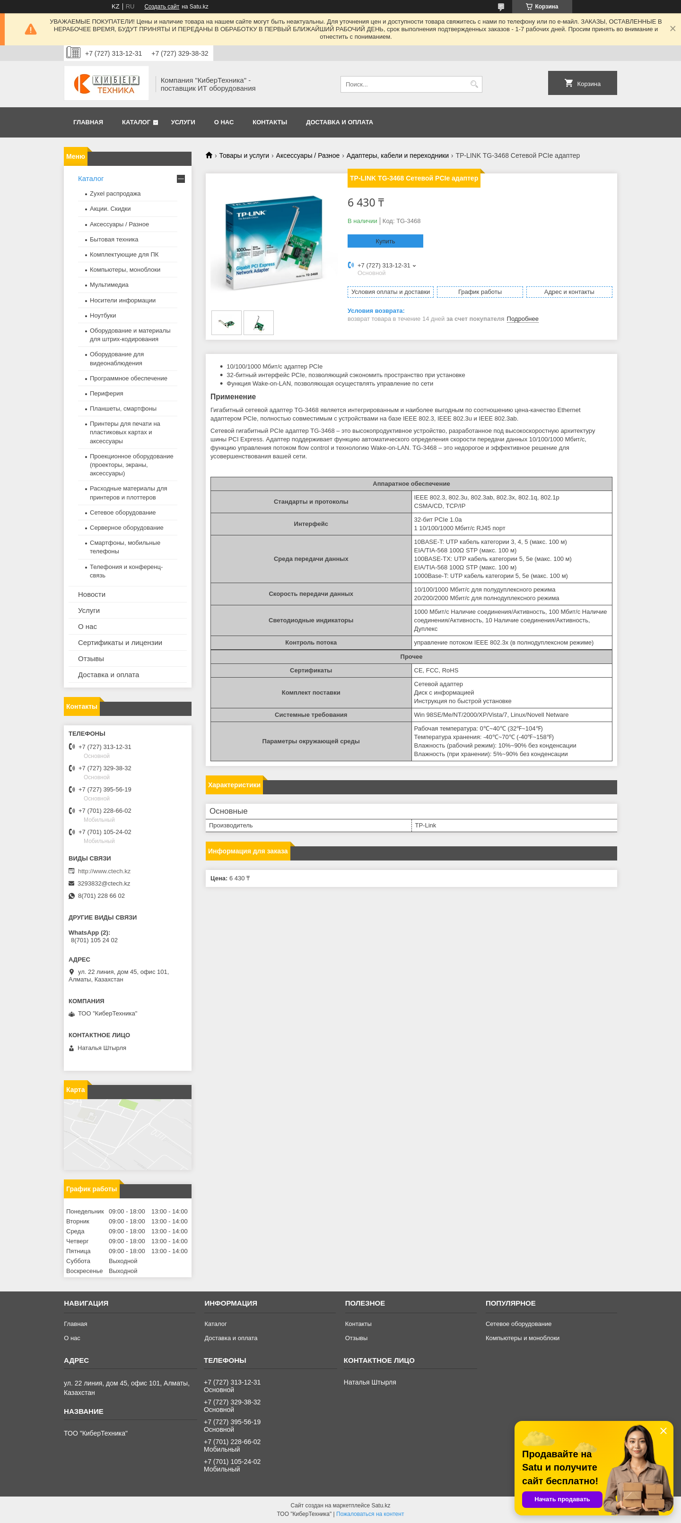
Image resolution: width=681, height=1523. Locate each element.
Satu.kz (380, 1505)
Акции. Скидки (110, 208)
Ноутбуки (103, 315)
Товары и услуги (244, 155)
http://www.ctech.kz (104, 871)
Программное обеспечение (128, 378)
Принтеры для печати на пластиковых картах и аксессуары (125, 432)
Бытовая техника (114, 239)
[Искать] (474, 84)
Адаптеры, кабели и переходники (398, 155)
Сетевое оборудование (123, 512)
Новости (91, 594)
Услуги (183, 122)
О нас (224, 122)
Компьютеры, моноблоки (125, 269)
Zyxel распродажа (115, 193)
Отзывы (91, 658)
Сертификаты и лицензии (120, 642)
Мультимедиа (109, 284)
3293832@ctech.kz (104, 883)
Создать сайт (161, 6)
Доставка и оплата (339, 122)
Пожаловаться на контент (370, 1514)
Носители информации (123, 300)
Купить (385, 241)
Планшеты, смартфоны (123, 408)
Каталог (136, 122)
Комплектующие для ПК (124, 254)
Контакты (270, 122)
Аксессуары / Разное (308, 155)
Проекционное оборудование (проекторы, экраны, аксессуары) (132, 465)
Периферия (106, 393)
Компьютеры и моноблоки (522, 1338)
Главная (88, 122)
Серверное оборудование (127, 527)
